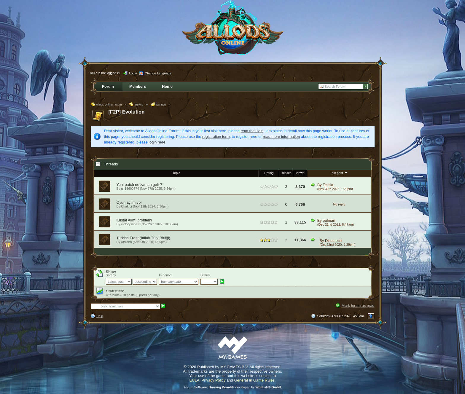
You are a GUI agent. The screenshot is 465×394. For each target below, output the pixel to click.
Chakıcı (126, 206)
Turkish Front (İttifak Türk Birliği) (143, 238)
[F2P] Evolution (127, 112)
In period (165, 275)
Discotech (333, 240)
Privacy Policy (214, 380)
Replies (286, 173)
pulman (329, 220)
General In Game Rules (254, 380)
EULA (194, 380)
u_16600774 (130, 188)
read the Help (252, 131)
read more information (281, 136)
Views (300, 173)
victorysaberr (130, 224)
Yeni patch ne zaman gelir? (139, 184)
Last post (339, 172)
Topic (176, 173)
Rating (268, 173)
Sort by (111, 275)
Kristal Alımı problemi (134, 220)
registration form (216, 136)
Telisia (328, 185)
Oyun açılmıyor (129, 202)
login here (157, 142)
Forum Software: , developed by (232, 387)
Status (205, 275)
